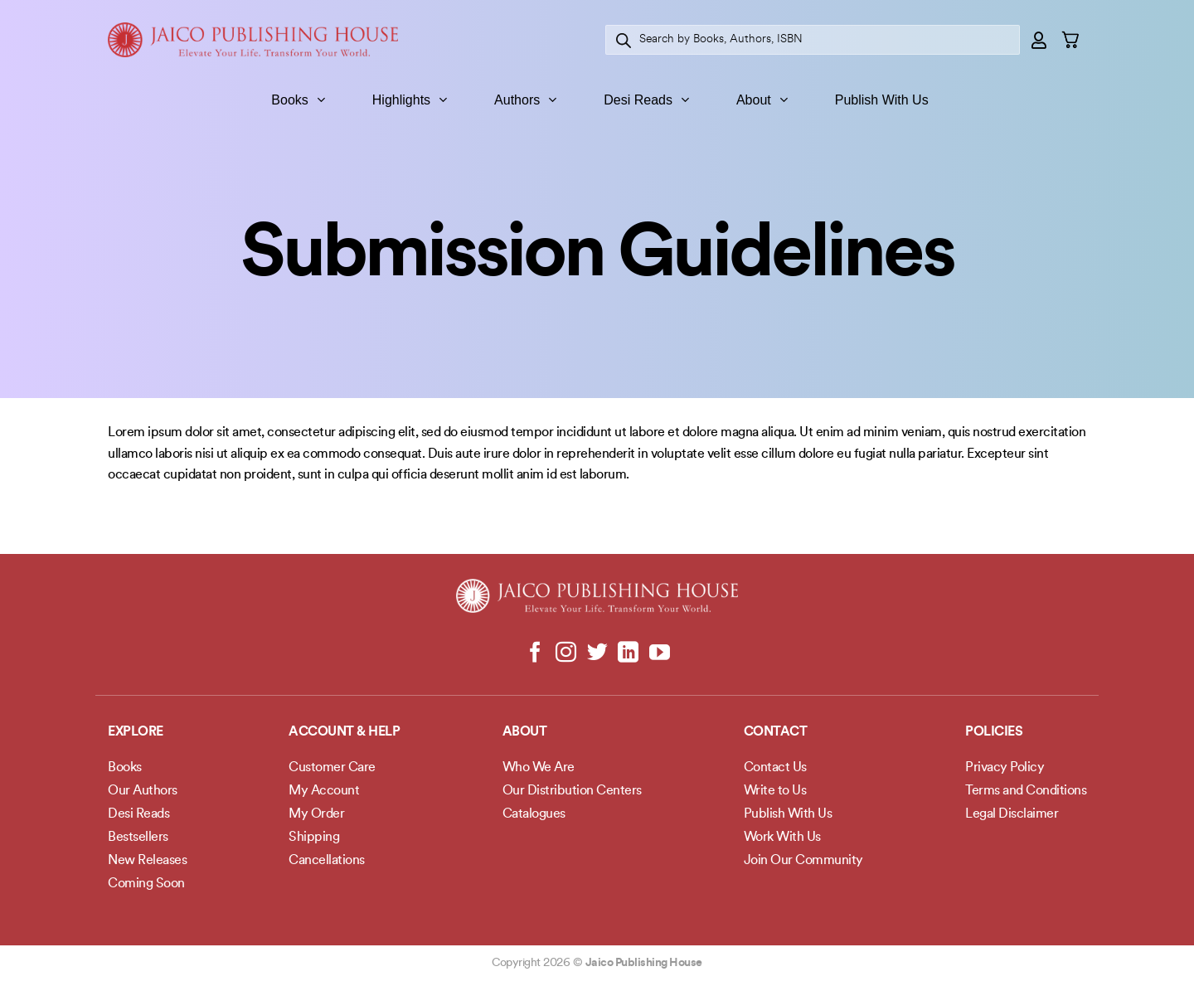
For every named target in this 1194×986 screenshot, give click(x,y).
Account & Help (344, 732)
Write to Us (775, 791)
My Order (316, 814)
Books (297, 100)
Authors (525, 100)
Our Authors (142, 791)
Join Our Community (803, 860)
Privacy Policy (1004, 768)
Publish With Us (882, 100)
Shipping (314, 837)
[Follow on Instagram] (566, 653)
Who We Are (538, 768)
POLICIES (993, 732)
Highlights (409, 100)
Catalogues (533, 814)
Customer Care (332, 768)
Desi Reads (646, 100)
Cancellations (327, 860)
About (762, 100)
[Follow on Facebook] (535, 653)
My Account (324, 791)
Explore (135, 732)
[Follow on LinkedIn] (628, 653)
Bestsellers (138, 837)
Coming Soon (146, 884)
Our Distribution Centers (572, 791)
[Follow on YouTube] (658, 653)
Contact (776, 732)
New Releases (147, 860)
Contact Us (775, 768)
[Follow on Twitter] (597, 653)
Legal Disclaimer (1011, 814)
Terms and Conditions (1025, 791)
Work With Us (782, 837)
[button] (1039, 40)
